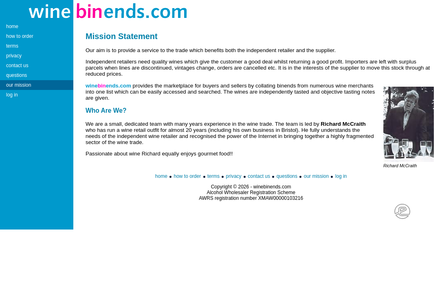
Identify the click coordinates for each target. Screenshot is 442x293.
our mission (316, 176)
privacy (234, 176)
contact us (259, 176)
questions (287, 176)
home (161, 176)
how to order (187, 176)
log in (341, 176)
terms (213, 176)
